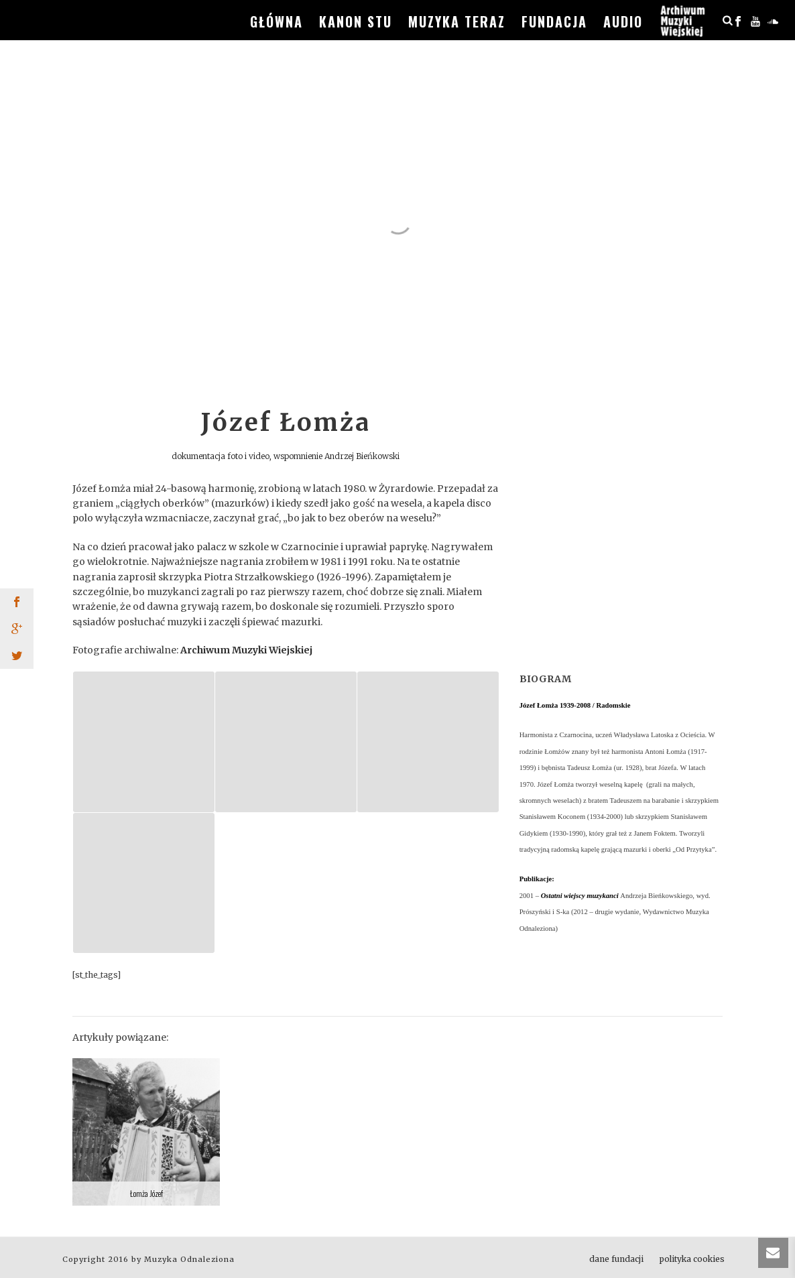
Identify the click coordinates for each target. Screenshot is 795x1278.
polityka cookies (692, 1259)
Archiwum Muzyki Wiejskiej (246, 650)
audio (623, 21)
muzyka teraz (456, 21)
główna (276, 21)
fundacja (554, 21)
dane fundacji (616, 1259)
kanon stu (355, 21)
